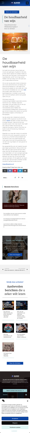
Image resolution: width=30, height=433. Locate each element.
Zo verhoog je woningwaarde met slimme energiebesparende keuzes (14, 219)
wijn (25, 90)
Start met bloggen (15, 254)
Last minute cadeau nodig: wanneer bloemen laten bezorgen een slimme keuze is (14, 225)
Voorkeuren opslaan (15, 427)
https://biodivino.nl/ (8, 164)
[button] (27, 401)
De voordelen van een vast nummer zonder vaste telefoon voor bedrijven (14, 214)
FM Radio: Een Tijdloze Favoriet (8, 355)
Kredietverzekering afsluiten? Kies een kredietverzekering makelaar (14, 205)
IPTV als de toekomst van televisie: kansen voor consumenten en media (21, 315)
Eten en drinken (12, 12)
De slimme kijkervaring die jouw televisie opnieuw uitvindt (8, 314)
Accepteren (15, 418)
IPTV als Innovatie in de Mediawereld (8, 336)
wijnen (8, 120)
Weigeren (15, 423)
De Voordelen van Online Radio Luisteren (21, 336)
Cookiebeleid (14, 430)
